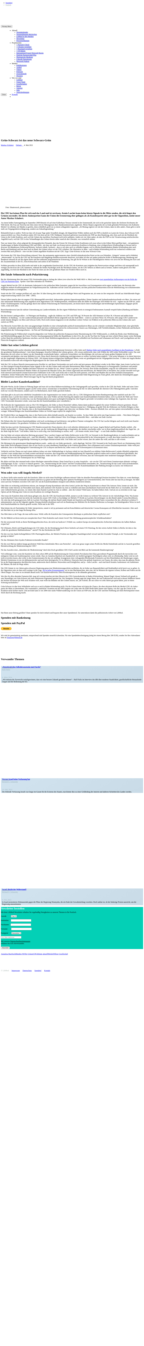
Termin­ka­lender (22, 32)
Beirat (18, 86)
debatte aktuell (42, 954)
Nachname (5, 925)
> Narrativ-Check (22, 45)
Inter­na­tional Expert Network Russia (30, 53)
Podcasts (19, 72)
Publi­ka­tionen (21, 65)
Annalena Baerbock (8, 954)
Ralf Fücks (6, 670)
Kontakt (15, 94)
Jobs (18, 90)
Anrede (5, 916)
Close (4, 94)
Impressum (16, 971)
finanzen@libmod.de (14, 638)
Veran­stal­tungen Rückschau (26, 34)
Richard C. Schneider (10, 782)
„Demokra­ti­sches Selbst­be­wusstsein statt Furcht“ (21, 667)
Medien (14, 63)
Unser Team (20, 82)
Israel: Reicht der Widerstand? (14, 889)
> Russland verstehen (24, 49)
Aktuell (14, 30)
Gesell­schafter (21, 84)
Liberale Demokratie (24, 59)
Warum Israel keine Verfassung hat (16, 779)
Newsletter (20, 39)
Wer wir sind (16, 78)
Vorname (6, 929)
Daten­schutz (27, 971)
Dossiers (19, 76)
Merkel (50, 954)
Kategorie (6, 933)
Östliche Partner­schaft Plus (26, 55)
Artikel (19, 68)
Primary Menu (6, 26)
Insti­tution (5, 920)
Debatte (20, 145)
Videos (18, 70)
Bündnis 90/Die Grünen (24, 954)
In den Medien (7, 667)
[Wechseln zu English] (8, 5)
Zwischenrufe (21, 74)
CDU (35, 954)
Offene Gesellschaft (60, 954)
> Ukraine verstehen (23, 47)
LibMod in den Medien (25, 37)
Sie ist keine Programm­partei (53, 570)
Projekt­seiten (16, 43)
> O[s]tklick (20, 51)
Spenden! (9, 3)
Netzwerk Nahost (22, 61)
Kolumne (6, 780)
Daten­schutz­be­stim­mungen (20, 941)
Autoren (19, 88)
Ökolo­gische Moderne (24, 57)
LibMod (19, 80)
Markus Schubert (7, 145)
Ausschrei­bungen (22, 92)
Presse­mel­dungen (22, 41)
